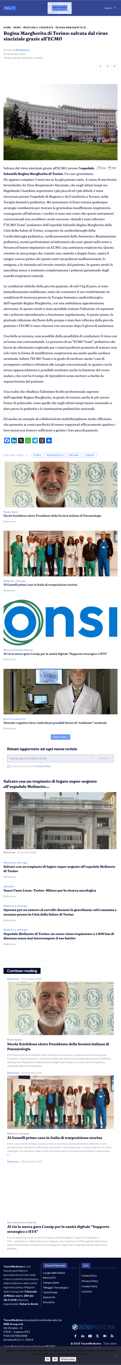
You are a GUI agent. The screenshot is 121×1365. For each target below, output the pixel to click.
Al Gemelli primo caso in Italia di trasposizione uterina (40, 584)
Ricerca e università (14, 719)
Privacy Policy (43, 766)
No (55, 1359)
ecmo (37, 455)
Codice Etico (89, 1275)
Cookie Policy (90, 1286)
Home (7, 27)
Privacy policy (68, 1359)
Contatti (87, 1291)
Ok (47, 1359)
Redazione (23, 50)
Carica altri (61, 737)
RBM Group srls (13, 1324)
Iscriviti (105, 758)
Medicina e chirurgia (38, 27)
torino (89, 455)
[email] (51, 758)
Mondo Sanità (10, 512)
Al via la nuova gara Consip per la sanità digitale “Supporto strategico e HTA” (55, 654)
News (17, 27)
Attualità (8, 886)
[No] (116, 1355)
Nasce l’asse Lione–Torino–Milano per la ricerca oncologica (49, 890)
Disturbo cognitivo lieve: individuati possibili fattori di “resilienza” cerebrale (55, 723)
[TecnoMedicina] (59, 8)
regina (74, 455)
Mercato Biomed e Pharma (18, 650)
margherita (55, 455)
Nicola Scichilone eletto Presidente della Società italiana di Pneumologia (52, 515)
